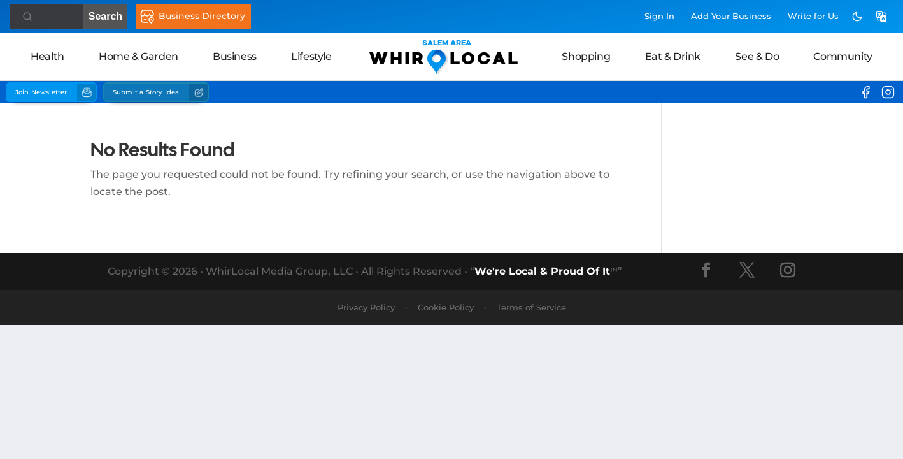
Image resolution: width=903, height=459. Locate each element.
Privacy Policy (366, 307)
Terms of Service (531, 307)
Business (235, 56)
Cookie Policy (446, 307)
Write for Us (813, 16)
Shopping (586, 56)
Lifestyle (311, 56)
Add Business (731, 16)
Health (47, 56)
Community (842, 56)
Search (66, 16)
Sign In (659, 16)
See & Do (757, 56)
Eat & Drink (673, 56)
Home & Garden (138, 56)
